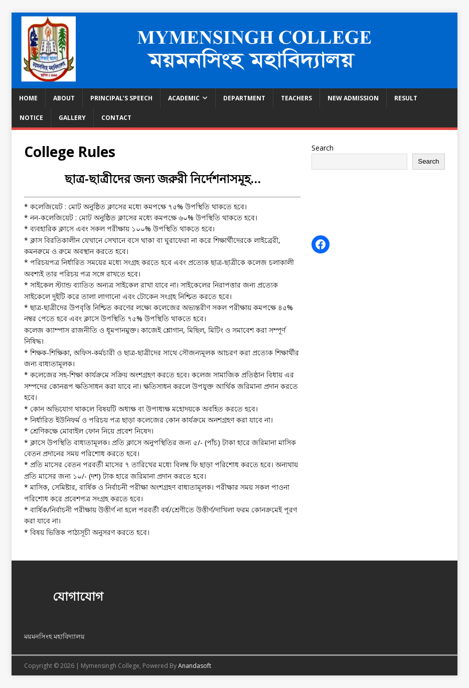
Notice (31, 117)
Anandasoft (194, 665)
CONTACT (116, 117)
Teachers (296, 98)
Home (28, 98)
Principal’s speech (121, 98)
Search (322, 148)
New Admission (353, 98)
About (64, 98)
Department (244, 98)
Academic (184, 98)
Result (405, 98)
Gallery (72, 117)
